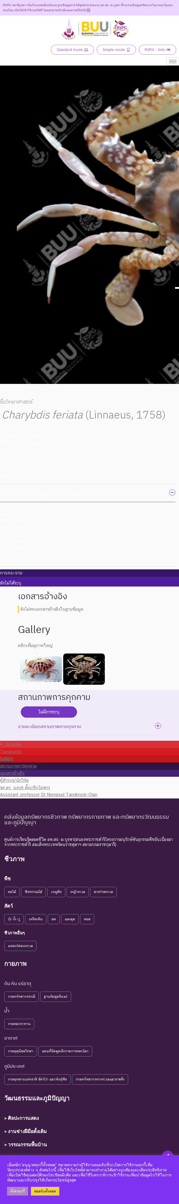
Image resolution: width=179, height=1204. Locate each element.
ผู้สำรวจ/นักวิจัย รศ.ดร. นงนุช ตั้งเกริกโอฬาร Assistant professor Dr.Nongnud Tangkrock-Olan (48, 787)
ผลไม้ (12, 892)
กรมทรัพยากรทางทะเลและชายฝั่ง (100, 1079)
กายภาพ (15, 963)
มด (53, 919)
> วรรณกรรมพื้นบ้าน (25, 1144)
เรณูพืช (56, 892)
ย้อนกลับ (11, 744)
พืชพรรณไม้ (33, 892)
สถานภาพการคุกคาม (18, 766)
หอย (87, 919)
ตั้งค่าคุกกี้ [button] (17, 1191)
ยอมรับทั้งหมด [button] (45, 1191)
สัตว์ (8, 906)
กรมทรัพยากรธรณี (21, 996)
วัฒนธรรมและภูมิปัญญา (36, 1098)
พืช (7, 878)
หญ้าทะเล (77, 892)
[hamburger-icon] (172, 61)
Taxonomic (11, 751)
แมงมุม (70, 919)
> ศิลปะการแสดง (21, 1118)
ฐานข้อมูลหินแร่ (55, 996)
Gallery (6, 758)
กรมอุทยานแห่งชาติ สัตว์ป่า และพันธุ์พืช (37, 1079)
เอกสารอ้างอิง (12, 773)
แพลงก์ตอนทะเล (20, 946)
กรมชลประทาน (19, 1024)
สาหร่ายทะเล (103, 892)
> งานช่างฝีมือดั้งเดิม (25, 1131)
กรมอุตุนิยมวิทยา (20, 1051)
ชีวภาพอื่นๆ (14, 933)
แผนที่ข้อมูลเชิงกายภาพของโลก (65, 1051)
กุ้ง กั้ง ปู (14, 919)
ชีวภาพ (14, 859)
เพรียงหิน (36, 919)
